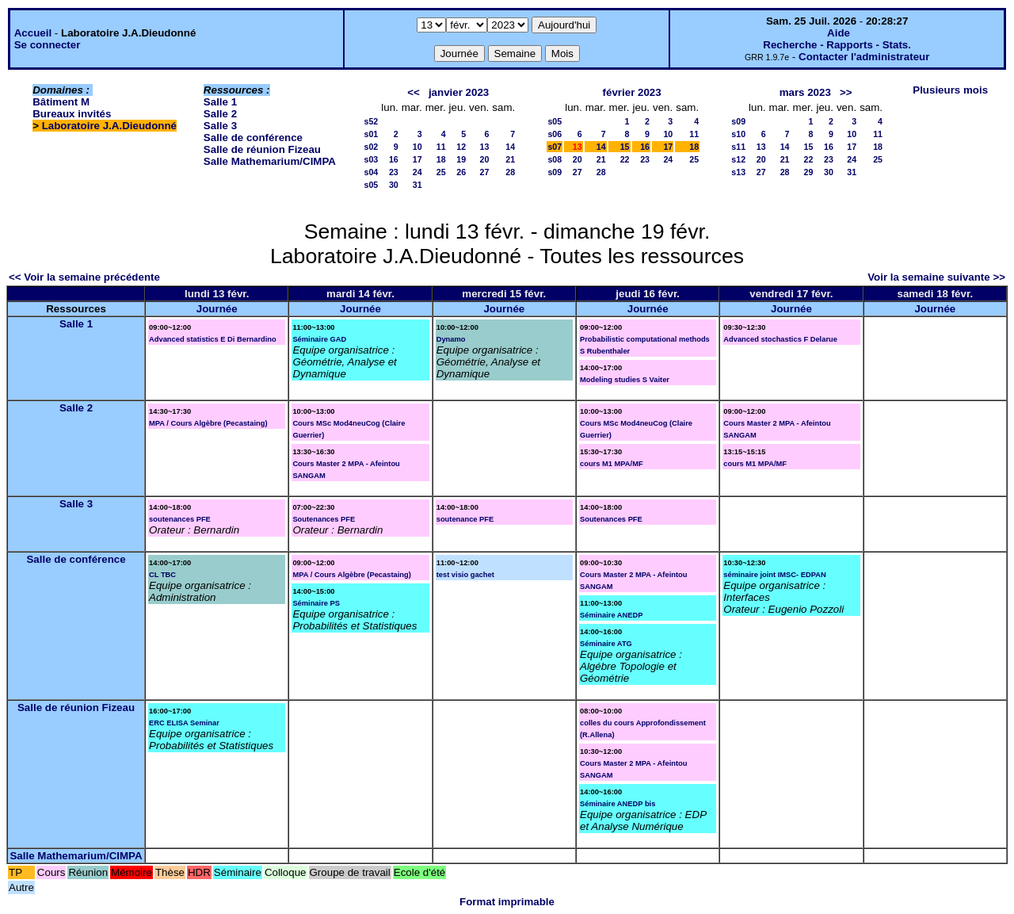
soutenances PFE (180, 519)
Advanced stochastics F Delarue (780, 339)
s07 (554, 146)
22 (625, 159)
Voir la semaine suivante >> (936, 277)
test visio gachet (465, 575)
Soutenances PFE (323, 519)
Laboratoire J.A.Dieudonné (109, 126)
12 (461, 146)
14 (510, 146)
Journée (217, 309)
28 (510, 172)
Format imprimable (507, 902)
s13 (738, 172)
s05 (371, 184)
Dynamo (451, 339)
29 (809, 172)
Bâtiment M (61, 102)
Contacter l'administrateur (864, 57)
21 (510, 159)
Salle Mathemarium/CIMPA (270, 161)
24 (417, 172)
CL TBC (162, 575)
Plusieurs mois (950, 90)
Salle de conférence (253, 137)
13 (484, 146)
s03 (371, 159)
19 (461, 159)
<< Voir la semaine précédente (84, 277)
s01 (371, 134)
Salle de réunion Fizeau (262, 149)
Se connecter (47, 45)
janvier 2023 (459, 92)
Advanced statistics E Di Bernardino (212, 339)
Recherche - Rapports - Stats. (837, 45)
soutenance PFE (465, 519)
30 (393, 184)
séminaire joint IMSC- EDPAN (774, 575)
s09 (554, 172)
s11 (738, 146)
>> (846, 92)
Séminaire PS (316, 603)
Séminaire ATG (606, 644)
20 (484, 159)
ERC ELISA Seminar (184, 723)
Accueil (32, 33)
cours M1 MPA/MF (611, 464)
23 (393, 172)
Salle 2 (220, 114)
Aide (838, 33)
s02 (371, 146)
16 (393, 159)
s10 (738, 134)
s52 (371, 121)
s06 (554, 134)
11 (441, 146)
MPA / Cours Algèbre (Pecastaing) (208, 423)
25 (441, 172)
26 (461, 172)
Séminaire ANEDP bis (617, 804)
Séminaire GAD (319, 339)
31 (417, 184)
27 (484, 172)
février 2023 (632, 92)
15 (625, 146)
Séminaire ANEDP (611, 615)
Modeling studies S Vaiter (624, 380)
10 (417, 146)
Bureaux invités (71, 114)
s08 (554, 159)
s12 (738, 159)
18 (441, 159)
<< (413, 92)
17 (417, 159)
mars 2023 (805, 92)
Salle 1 (220, 102)
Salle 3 (220, 126)
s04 (371, 172)
